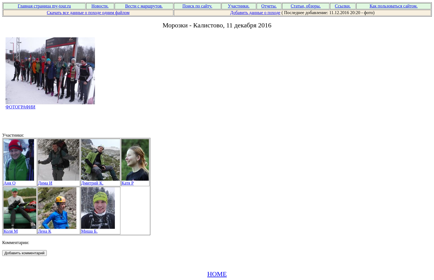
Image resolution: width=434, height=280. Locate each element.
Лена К (57, 229)
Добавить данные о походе (255, 12)
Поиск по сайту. (197, 6)
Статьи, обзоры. (306, 6)
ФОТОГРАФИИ (50, 105)
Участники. (238, 6)
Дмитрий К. (100, 181)
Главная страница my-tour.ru (44, 6)
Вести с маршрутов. (144, 6)
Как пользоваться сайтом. (394, 6)
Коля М (20, 229)
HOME (217, 274)
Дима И (58, 181)
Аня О (19, 181)
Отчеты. (269, 6)
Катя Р (135, 181)
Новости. (99, 6)
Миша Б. (98, 229)
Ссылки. (343, 6)
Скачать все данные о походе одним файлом (88, 12)
